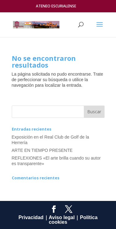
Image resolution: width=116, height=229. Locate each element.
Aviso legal (62, 217)
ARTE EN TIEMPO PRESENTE (42, 150)
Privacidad (31, 217)
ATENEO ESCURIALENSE (56, 6)
